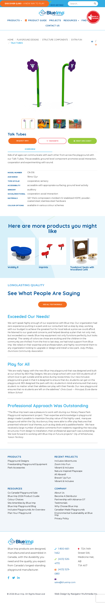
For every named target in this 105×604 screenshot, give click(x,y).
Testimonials (61, 503)
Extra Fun (76, 39)
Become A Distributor (66, 496)
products (14, 20)
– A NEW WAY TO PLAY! (24, 3)
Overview (30, 149)
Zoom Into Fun (62, 464)
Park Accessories (16, 468)
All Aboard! (60, 474)
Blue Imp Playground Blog (22, 506)
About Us (59, 493)
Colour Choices (15, 500)
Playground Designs (28, 39)
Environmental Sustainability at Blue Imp (74, 514)
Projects (55, 20)
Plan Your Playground (19, 513)
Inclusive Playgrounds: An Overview (26, 510)
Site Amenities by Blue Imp (22, 503)
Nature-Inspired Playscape (68, 471)
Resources (71, 20)
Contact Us (53, 25)
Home (11, 39)
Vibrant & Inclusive (64, 468)
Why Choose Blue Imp (66, 506)
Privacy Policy (62, 519)
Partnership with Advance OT (70, 500)
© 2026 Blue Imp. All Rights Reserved (26, 594)
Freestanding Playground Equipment (27, 464)
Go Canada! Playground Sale (22, 493)
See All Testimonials (52, 304)
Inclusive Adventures (66, 461)
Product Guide (35, 20)
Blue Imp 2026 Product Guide (23, 496)
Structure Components (55, 39)
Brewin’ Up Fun (63, 478)
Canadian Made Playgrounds (70, 510)
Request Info (22, 141)
